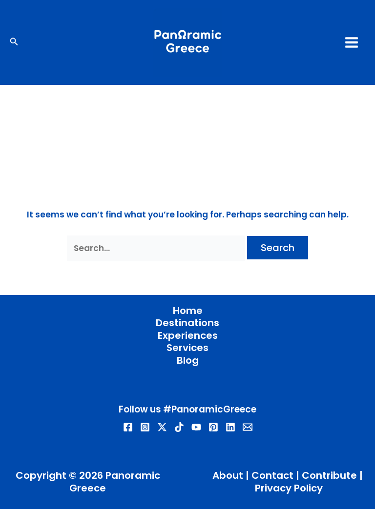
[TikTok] (179, 427)
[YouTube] (196, 427)
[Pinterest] (213, 427)
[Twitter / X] (162, 427)
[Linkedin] (230, 427)
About (227, 475)
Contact (272, 475)
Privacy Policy (289, 488)
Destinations (187, 323)
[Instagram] (145, 427)
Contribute (329, 475)
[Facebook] (128, 427)
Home (188, 311)
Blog (188, 360)
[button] (14, 42)
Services (187, 348)
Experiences (188, 336)
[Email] (247, 427)
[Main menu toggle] (352, 42)
